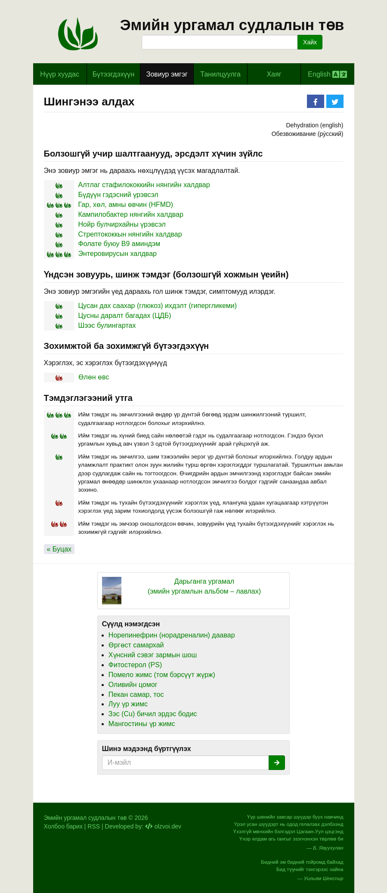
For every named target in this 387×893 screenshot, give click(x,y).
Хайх (310, 42)
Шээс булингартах (107, 325)
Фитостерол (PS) (135, 664)
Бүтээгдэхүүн (114, 74)
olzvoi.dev (163, 826)
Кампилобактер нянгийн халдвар (130, 214)
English (327, 74)
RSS (93, 826)
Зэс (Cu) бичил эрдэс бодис (152, 713)
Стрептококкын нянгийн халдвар (130, 234)
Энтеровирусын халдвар (117, 253)
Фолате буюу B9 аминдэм (119, 243)
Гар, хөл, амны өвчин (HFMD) (125, 204)
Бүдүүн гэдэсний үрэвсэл (118, 194)
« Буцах (59, 549)
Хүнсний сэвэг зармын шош (152, 655)
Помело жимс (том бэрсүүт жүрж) (161, 674)
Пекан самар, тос (136, 694)
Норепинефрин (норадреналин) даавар (171, 635)
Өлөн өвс (93, 377)
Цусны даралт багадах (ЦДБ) (124, 315)
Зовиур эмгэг (167, 74)
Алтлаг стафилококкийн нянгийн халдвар (144, 184)
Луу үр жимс (128, 704)
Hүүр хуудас (59, 74)
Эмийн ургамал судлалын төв (232, 24)
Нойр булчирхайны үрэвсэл (122, 224)
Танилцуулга (220, 74)
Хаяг (273, 74)
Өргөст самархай (136, 645)
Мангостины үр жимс (141, 723)
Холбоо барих (63, 826)
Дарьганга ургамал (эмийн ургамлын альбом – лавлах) (204, 586)
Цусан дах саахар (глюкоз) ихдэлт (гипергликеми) (157, 305)
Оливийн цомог (133, 684)
